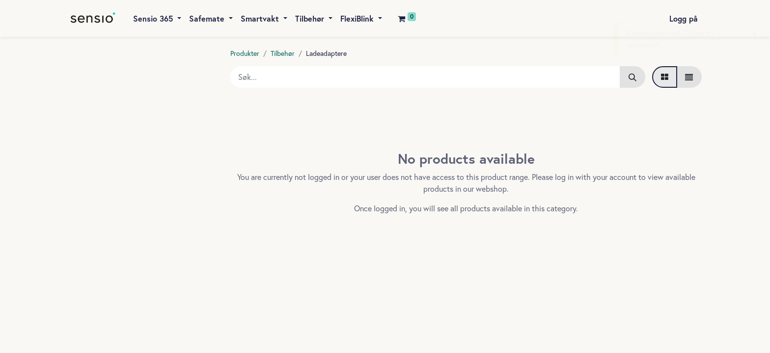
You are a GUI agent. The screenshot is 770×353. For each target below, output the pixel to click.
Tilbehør (283, 53)
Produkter (244, 53)
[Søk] (632, 77)
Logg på (683, 18)
